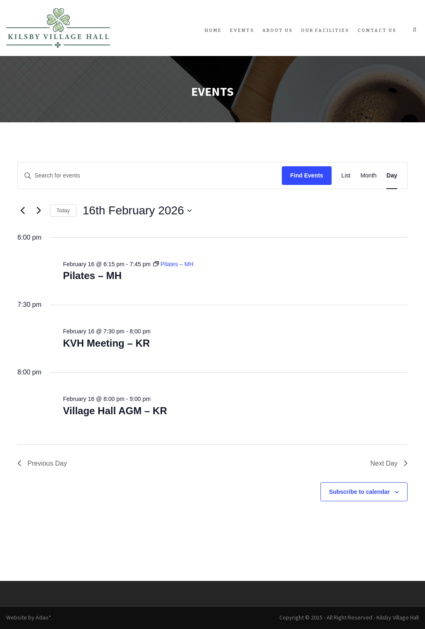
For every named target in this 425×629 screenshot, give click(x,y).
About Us (277, 30)
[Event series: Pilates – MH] (173, 264)
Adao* (43, 617)
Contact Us (376, 30)
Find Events (306, 175)
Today (63, 211)
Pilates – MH (92, 275)
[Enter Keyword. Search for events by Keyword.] (150, 176)
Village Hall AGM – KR (115, 410)
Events (242, 30)
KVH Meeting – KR (106, 343)
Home (213, 30)
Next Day (389, 463)
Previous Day (42, 463)
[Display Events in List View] (346, 176)
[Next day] (39, 211)
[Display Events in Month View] (368, 176)
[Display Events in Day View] (391, 176)
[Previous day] (22, 211)
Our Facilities (325, 30)
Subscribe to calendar (359, 491)
